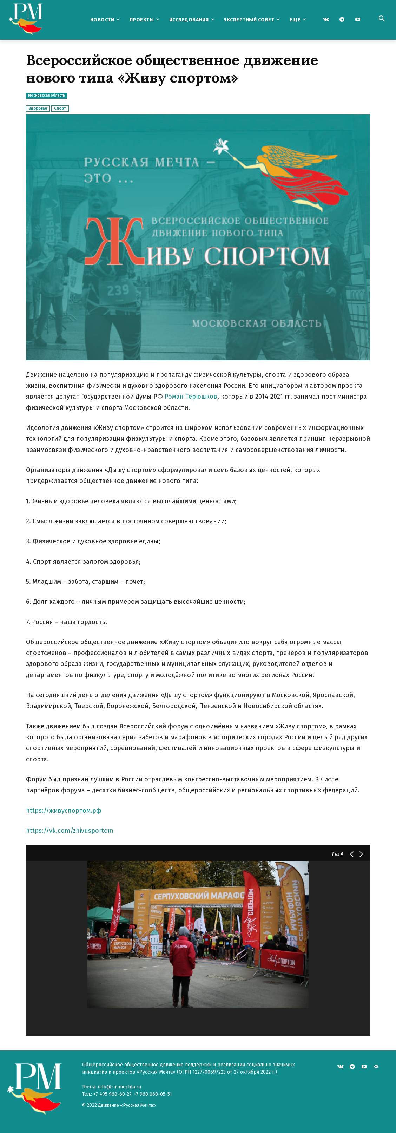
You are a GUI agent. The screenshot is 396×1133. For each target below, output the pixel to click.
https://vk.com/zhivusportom (69, 830)
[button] (381, 19)
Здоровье (38, 108)
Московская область (46, 96)
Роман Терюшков (191, 396)
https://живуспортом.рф (64, 810)
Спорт (60, 108)
